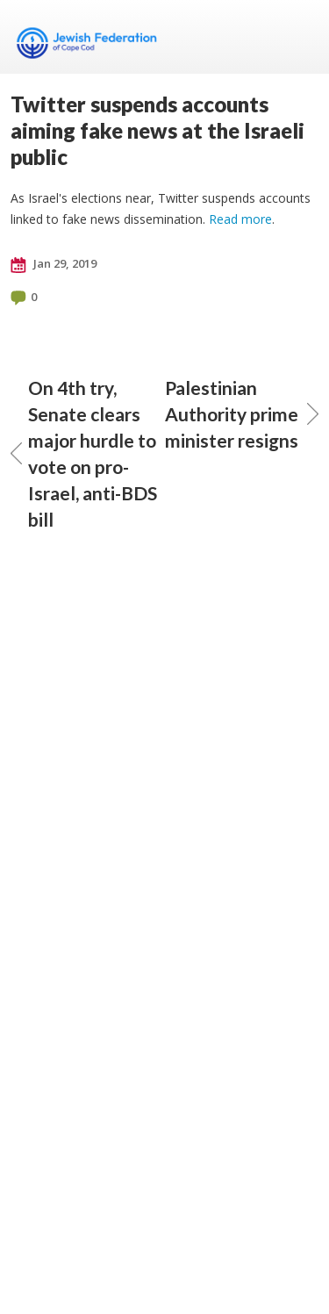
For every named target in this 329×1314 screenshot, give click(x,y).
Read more (240, 219)
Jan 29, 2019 (54, 264)
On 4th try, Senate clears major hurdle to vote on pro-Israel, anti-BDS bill (84, 453)
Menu (298, 37)
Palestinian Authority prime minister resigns (242, 414)
